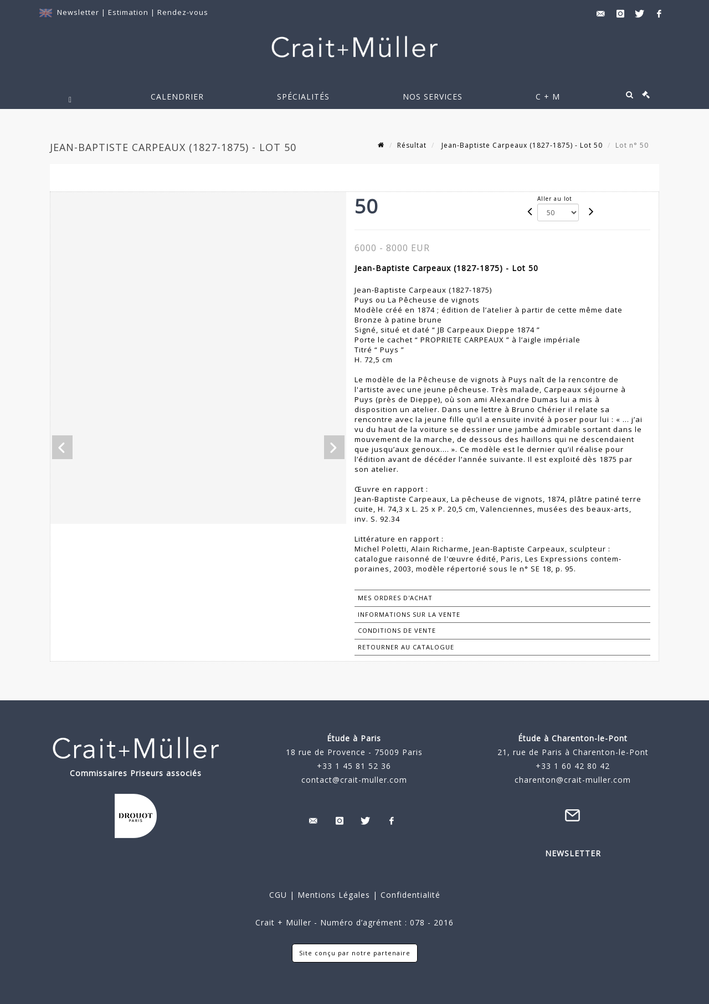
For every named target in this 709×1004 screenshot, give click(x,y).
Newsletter (78, 12)
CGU (278, 894)
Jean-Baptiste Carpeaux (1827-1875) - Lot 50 (521, 145)
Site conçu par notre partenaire (354, 953)
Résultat (412, 145)
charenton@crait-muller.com (573, 779)
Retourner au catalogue (406, 647)
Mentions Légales (333, 894)
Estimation (129, 12)
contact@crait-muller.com (354, 779)
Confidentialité (409, 894)
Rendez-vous (182, 12)
